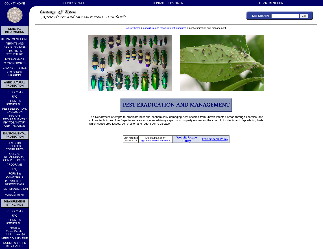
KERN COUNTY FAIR (14, 238)
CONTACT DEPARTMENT (169, 3)
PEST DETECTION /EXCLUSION (14, 110)
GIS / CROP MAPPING (14, 74)
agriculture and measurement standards (164, 28)
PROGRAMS (15, 92)
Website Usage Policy (187, 139)
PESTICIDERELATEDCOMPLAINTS (15, 146)
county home (133, 28)
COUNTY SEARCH (73, 3)
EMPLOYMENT (14, 58)
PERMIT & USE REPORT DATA (14, 183)
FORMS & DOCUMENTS (14, 103)
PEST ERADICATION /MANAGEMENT (15, 192)
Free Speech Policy (215, 139)
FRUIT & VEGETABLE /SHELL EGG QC (14, 231)
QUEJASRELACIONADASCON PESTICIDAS (14, 157)
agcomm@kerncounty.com (155, 140)
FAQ (14, 96)
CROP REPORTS (15, 63)
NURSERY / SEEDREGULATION (14, 244)
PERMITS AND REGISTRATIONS (15, 45)
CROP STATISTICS (15, 67)
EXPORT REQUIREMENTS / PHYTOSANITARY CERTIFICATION (14, 121)
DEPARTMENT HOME (14, 39)
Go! (303, 15)
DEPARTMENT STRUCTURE (14, 53)
